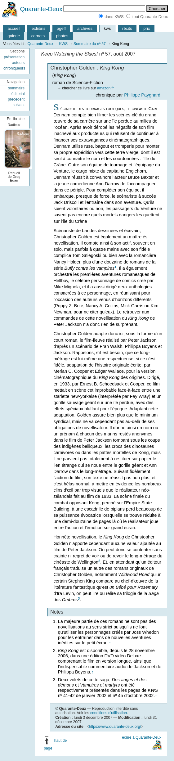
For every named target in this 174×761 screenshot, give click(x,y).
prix (146, 28)
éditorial (18, 94)
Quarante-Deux (41, 9)
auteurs (18, 63)
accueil (13, 28)
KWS (63, 44)
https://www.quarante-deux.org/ (115, 726)
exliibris (38, 28)
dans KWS (114, 16)
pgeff (61, 28)
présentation (14, 57)
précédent (16, 99)
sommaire (16, 88)
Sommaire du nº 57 (90, 44)
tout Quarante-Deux (150, 16)
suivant (19, 105)
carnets (38, 36)
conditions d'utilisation (108, 713)
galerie (13, 36)
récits (127, 28)
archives (84, 28)
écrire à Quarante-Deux (141, 737)
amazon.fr (105, 88)
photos (62, 36)
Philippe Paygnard (142, 94)
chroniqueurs (14, 68)
